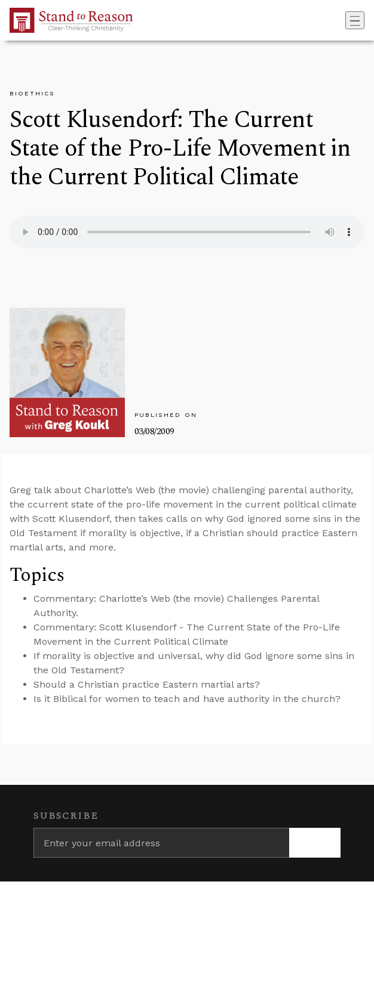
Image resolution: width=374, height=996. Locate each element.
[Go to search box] (341, 20)
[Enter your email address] (161, 843)
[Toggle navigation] (354, 20)
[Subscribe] (315, 843)
